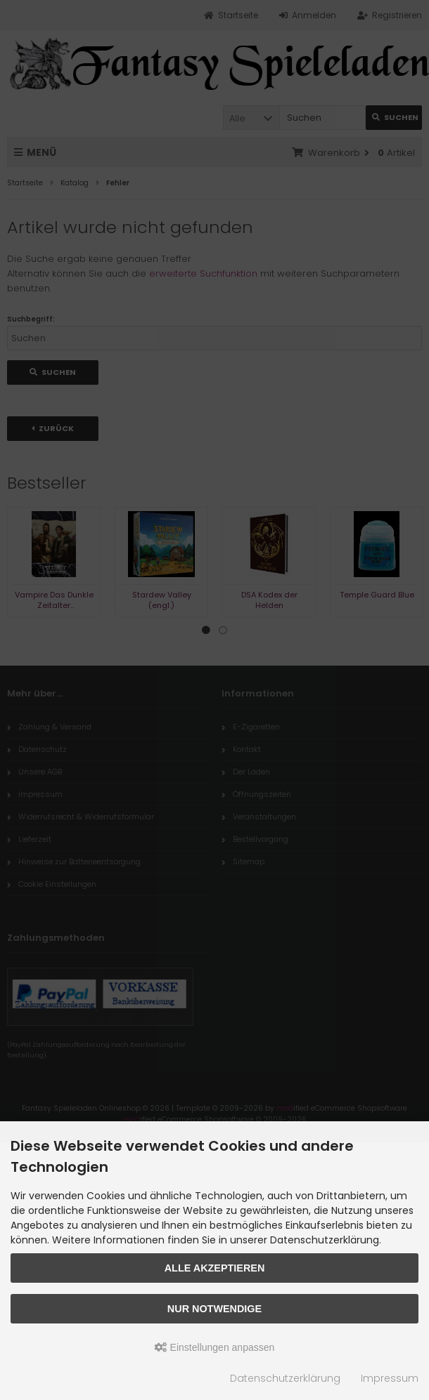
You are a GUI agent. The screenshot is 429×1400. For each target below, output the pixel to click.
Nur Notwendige (214, 1308)
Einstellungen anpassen (215, 1347)
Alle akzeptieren (215, 1268)
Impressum (389, 1378)
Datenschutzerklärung (285, 1378)
